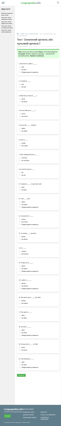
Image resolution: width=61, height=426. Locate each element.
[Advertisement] (38, 20)
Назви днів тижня (29, 417)
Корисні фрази (28, 414)
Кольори (44, 412)
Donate (7, 416)
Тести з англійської (48, 414)
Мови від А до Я (29, 412)
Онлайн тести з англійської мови (29, 34)
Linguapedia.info (13, 409)
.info (31, 3)
